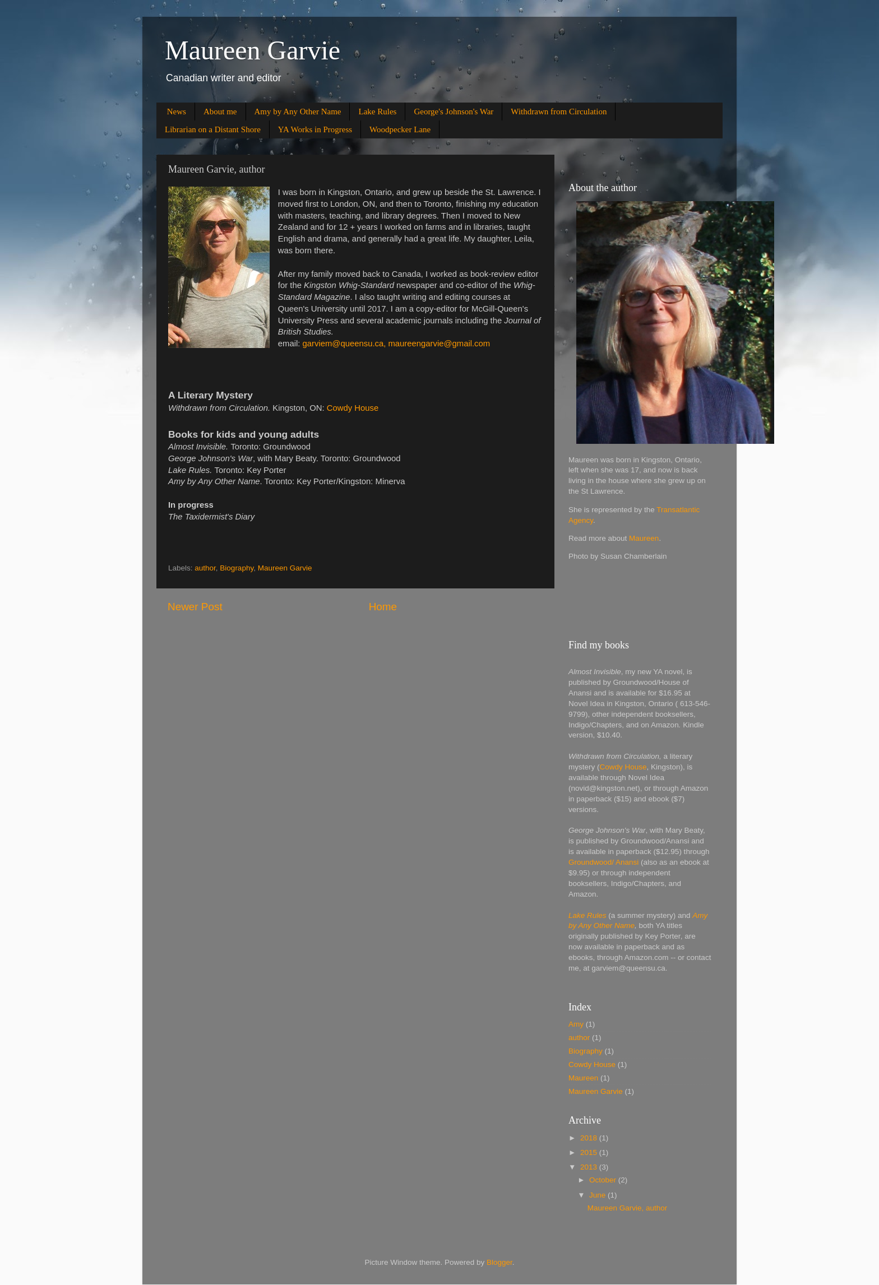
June (598, 1195)
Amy (576, 1024)
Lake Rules (377, 111)
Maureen (644, 538)
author (205, 568)
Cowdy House (352, 407)
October (603, 1180)
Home (383, 607)
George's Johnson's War (453, 111)
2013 (589, 1167)
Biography (236, 568)
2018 (589, 1138)
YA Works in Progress (315, 129)
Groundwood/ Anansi (603, 862)
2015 (589, 1152)
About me (220, 111)
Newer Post (195, 607)
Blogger (499, 1262)
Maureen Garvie (252, 50)
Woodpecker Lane (400, 129)
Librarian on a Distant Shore (213, 129)
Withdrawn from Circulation (559, 111)
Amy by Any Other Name (298, 111)
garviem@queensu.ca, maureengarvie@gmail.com (398, 343)
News (176, 111)
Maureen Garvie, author (627, 1208)
